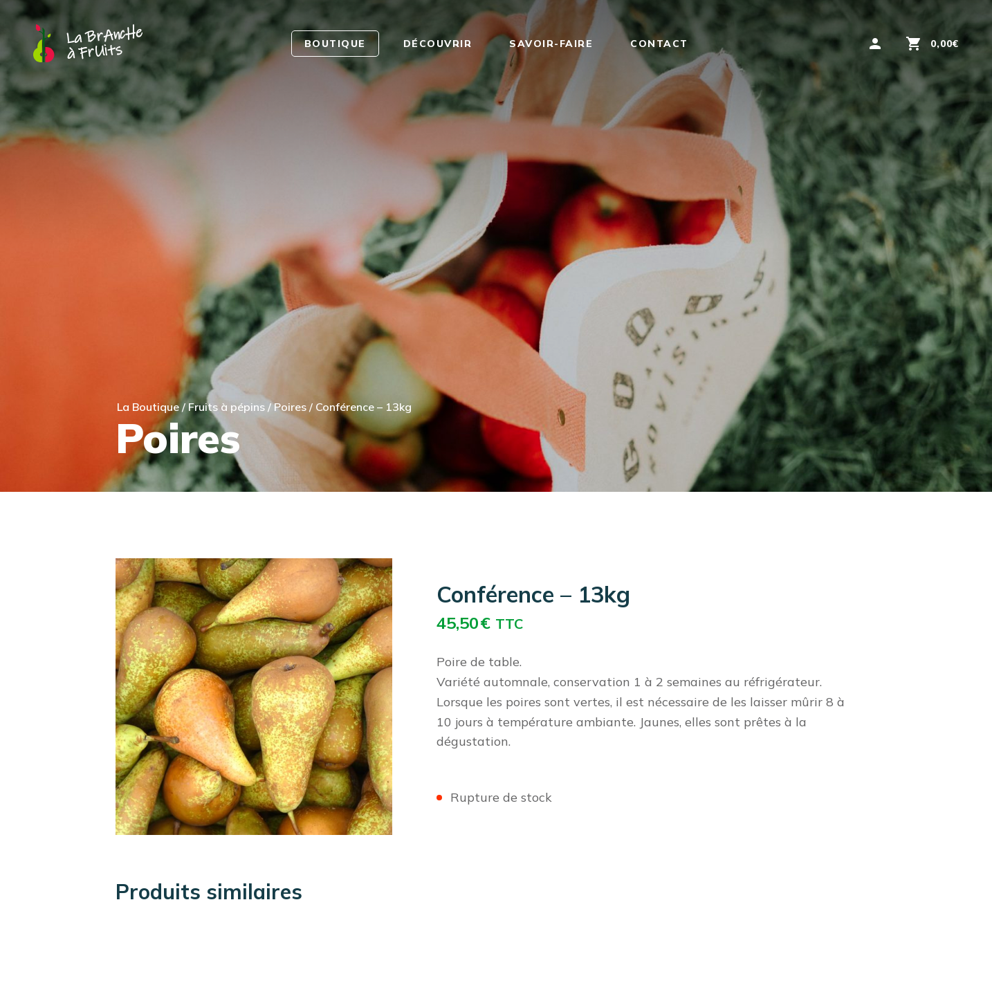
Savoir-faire (551, 43)
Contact (659, 43)
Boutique (335, 43)
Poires (290, 407)
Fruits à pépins (226, 407)
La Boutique (148, 407)
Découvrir (437, 43)
